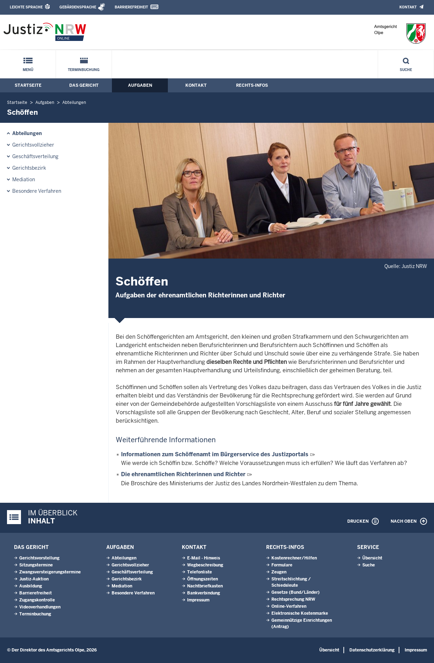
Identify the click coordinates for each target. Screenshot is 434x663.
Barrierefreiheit (131, 7)
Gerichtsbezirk (29, 168)
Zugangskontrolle (37, 600)
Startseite (28, 85)
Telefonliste (199, 572)
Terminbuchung (84, 70)
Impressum (198, 600)
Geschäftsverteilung (35, 156)
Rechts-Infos (252, 85)
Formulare (281, 565)
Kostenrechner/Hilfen (294, 558)
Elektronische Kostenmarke (299, 613)
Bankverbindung (203, 593)
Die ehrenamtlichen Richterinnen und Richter (183, 474)
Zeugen (278, 572)
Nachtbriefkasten (205, 586)
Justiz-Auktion (34, 579)
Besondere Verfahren (36, 191)
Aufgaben (140, 85)
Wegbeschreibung (205, 565)
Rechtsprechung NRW (293, 599)
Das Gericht (84, 85)
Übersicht (372, 558)
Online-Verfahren (288, 606)
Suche (406, 70)
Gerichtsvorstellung (39, 558)
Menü (28, 70)
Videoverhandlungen (40, 607)
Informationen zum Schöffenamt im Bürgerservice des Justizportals (214, 454)
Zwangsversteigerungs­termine (50, 572)
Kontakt (408, 7)
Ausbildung (30, 586)
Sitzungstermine (36, 565)
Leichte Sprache (26, 7)
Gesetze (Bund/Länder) (295, 592)
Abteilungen (74, 102)
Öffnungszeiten (202, 579)
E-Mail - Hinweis (203, 558)
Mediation (23, 179)
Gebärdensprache (77, 7)
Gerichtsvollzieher (33, 145)
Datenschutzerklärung (371, 650)
